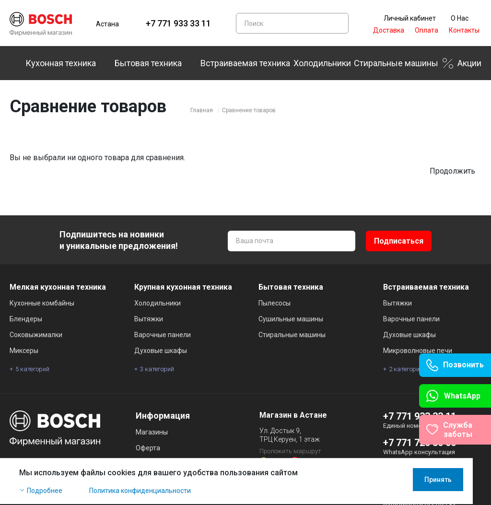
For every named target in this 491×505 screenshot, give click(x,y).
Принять (456, 480)
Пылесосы (274, 303)
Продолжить (452, 171)
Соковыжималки (36, 335)
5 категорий (32, 369)
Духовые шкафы (160, 350)
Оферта (148, 448)
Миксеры (24, 350)
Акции (469, 63)
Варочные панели (162, 335)
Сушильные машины (290, 319)
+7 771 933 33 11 (178, 23)
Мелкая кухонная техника (58, 287)
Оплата (426, 30)
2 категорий (406, 369)
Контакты (464, 30)
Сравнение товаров (249, 110)
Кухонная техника (60, 63)
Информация (163, 416)
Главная (201, 110)
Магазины (152, 432)
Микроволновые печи (417, 350)
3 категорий (157, 369)
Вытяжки (148, 319)
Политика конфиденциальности (140, 491)
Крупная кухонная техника (183, 287)
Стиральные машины (396, 63)
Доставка (388, 30)
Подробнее (44, 491)
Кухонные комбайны (42, 303)
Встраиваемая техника (245, 63)
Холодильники (322, 63)
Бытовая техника (148, 63)
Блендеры (26, 319)
